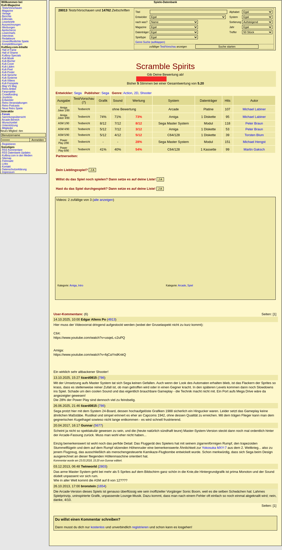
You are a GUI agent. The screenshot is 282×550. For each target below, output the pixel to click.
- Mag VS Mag (9, 86)
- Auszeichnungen (11, 24)
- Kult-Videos (8, 80)
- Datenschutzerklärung (14, 169)
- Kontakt (6, 166)
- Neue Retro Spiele (12, 108)
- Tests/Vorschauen (11, 8)
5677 (98, 425)
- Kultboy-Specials (11, 55)
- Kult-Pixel (7, 69)
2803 (102, 466)
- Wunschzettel (9, 122)
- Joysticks (6, 97)
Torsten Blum (254, 135)
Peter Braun (254, 123)
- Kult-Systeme (9, 77)
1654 (101, 486)
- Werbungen (8, 27)
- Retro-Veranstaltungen (14, 102)
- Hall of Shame (9, 52)
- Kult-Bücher (8, 61)
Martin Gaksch (254, 149)
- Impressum (8, 172)
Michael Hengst (254, 142)
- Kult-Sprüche (9, 75)
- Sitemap (6, 158)
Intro (80, 285)
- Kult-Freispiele (9, 83)
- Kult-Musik (7, 58)
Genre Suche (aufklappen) (150, 42)
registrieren (140, 527)
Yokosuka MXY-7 (214, 448)
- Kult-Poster (8, 72)
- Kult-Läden (7, 66)
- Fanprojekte (8, 91)
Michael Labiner (254, 109)
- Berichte (6, 16)
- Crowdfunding (9, 94)
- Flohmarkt (7, 161)
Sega (78, 93)
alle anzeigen (103, 200)
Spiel (190, 285)
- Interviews (7, 35)
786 (101, 377)
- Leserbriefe (8, 21)
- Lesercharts (8, 33)
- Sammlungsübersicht (13, 117)
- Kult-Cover (7, 63)
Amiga (73, 285)
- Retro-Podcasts (10, 105)
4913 (111, 319)
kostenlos (98, 527)
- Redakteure (8, 38)
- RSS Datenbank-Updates (15, 152)
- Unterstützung (9, 125)
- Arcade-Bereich (10, 119)
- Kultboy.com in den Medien (16, 155)
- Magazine (7, 10)
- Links (4, 163)
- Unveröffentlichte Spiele (15, 41)
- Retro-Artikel (8, 89)
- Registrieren (8, 144)
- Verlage (6, 13)
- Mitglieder (7, 128)
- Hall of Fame (8, 50)
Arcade (182, 285)
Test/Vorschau (168, 46)
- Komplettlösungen (11, 44)
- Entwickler (7, 100)
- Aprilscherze (8, 30)
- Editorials (6, 19)
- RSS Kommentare (11, 150)
